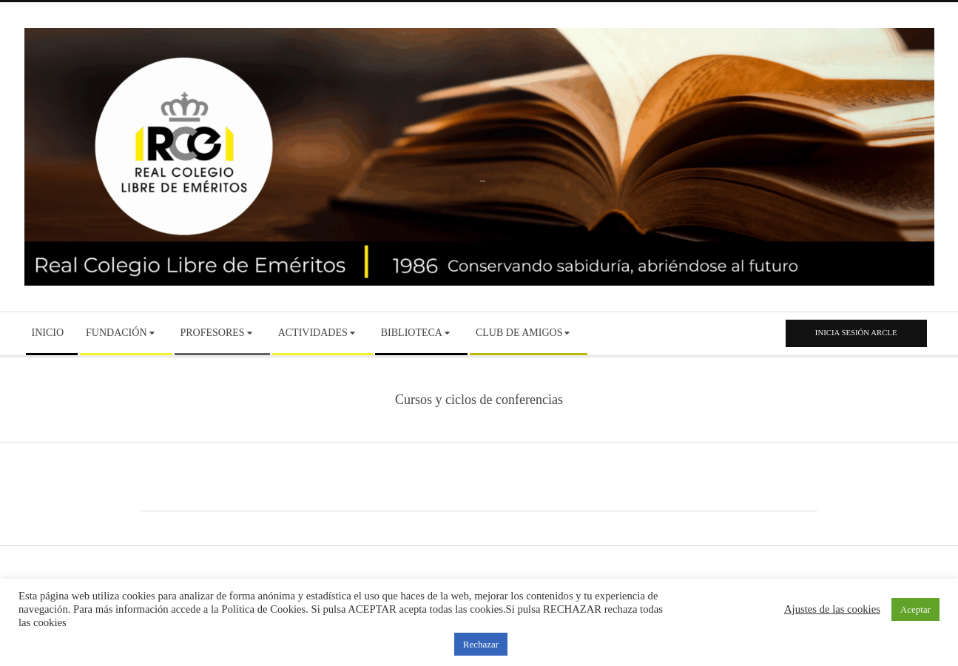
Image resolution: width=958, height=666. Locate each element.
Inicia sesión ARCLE (856, 332)
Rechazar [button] (481, 644)
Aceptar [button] (915, 609)
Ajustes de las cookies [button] (832, 609)
